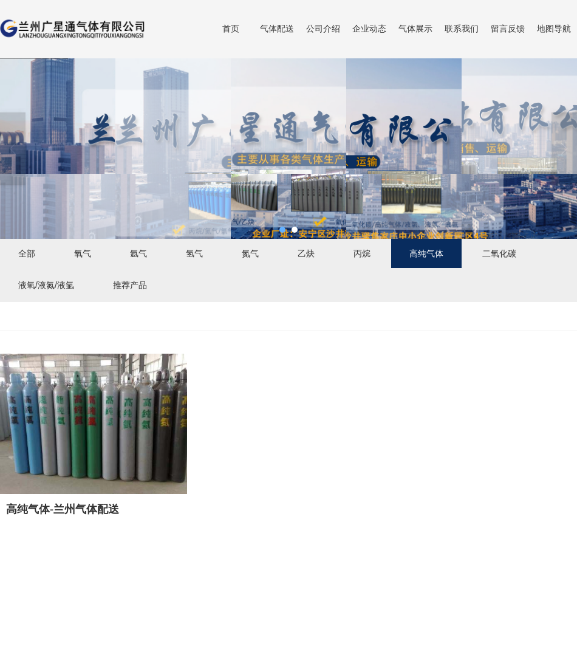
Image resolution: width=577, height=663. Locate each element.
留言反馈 (508, 28)
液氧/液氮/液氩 (46, 285)
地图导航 (554, 28)
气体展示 (415, 28)
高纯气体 (426, 253)
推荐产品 (130, 285)
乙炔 (306, 253)
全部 (26, 253)
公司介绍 (323, 28)
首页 (230, 28)
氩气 (138, 253)
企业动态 (369, 28)
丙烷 (361, 253)
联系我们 (462, 28)
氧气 (82, 253)
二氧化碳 (499, 253)
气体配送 (277, 28)
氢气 (194, 253)
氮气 (250, 253)
